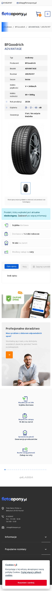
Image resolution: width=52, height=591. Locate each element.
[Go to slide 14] (30, 469)
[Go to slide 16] (34, 469)
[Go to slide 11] (24, 469)
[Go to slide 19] (39, 469)
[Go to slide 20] (41, 469)
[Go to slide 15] (32, 469)
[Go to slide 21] (43, 469)
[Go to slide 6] (14, 469)
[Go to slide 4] (10, 469)
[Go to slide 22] (45, 469)
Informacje (26, 537)
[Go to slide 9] (20, 469)
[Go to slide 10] (22, 469)
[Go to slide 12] (26, 469)
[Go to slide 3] (8, 469)
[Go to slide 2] (6, 469)
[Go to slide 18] (38, 469)
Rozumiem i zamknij (26, 583)
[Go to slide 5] (12, 469)
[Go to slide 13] (28, 469)
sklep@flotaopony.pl (27, 2)
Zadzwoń (22, 216)
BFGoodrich (20, 26)
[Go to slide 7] (16, 469)
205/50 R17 (45, 26)
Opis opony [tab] (12, 266)
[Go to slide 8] (18, 469)
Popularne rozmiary (26, 549)
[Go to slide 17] (36, 469)
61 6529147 (7, 2)
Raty (25, 266)
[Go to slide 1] (5, 469)
